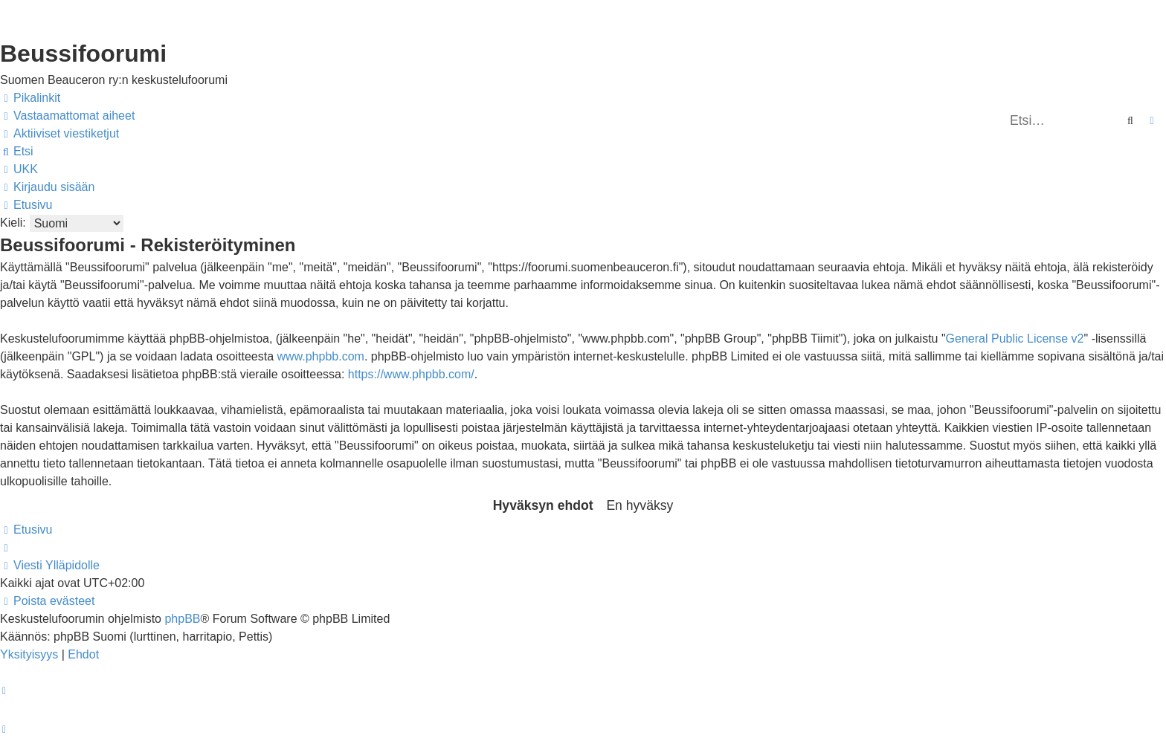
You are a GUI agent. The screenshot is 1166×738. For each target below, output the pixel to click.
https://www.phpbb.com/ (411, 374)
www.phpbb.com (320, 356)
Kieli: (13, 222)
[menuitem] (67, 116)
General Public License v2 (1015, 338)
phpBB (182, 618)
